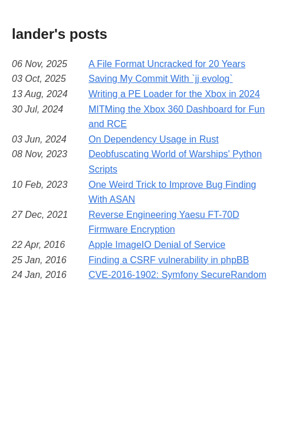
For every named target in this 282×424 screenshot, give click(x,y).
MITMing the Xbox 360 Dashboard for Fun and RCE (176, 117)
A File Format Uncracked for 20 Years (166, 64)
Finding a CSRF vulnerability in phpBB (168, 260)
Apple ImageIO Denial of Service (156, 245)
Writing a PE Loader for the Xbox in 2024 (174, 94)
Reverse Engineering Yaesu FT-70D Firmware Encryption (164, 222)
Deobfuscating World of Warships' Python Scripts (175, 161)
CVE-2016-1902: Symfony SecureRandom (177, 275)
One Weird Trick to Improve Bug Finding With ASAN (172, 192)
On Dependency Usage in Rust (153, 139)
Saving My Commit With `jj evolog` (160, 79)
